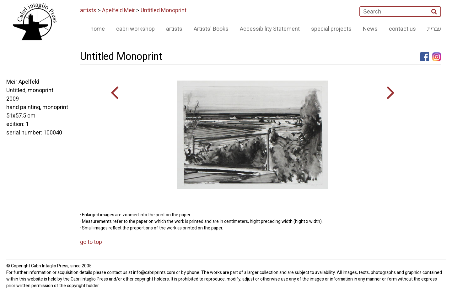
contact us (402, 29)
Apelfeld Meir (118, 10)
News (370, 29)
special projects (331, 29)
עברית (434, 29)
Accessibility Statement (270, 29)
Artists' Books (211, 29)
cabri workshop (135, 29)
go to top (91, 242)
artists (88, 10)
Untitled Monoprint (163, 10)
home (97, 29)
